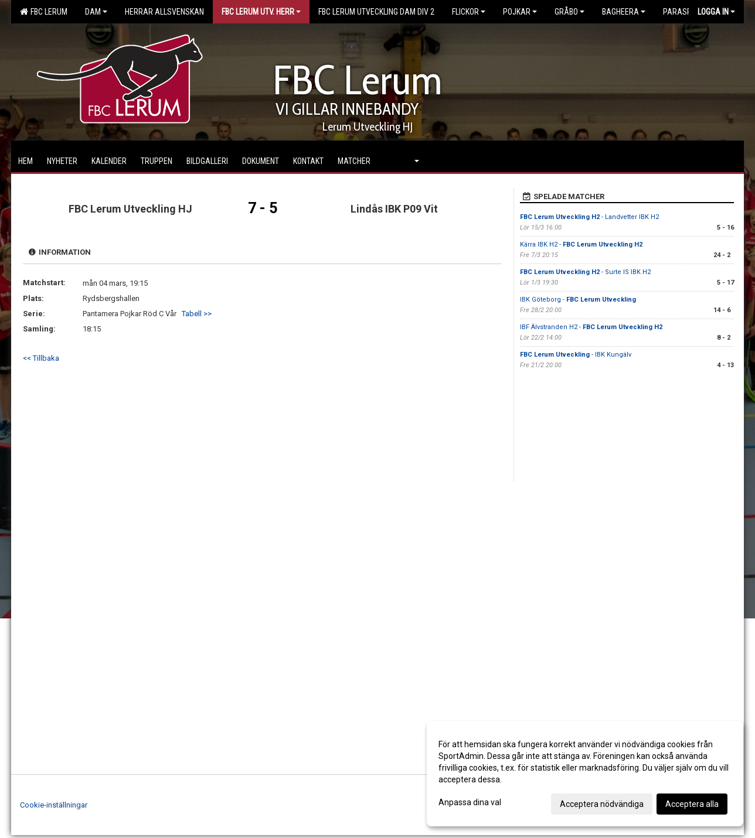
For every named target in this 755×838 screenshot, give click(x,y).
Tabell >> (197, 313)
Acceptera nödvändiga (602, 804)
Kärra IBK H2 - (581, 244)
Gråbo (569, 11)
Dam (96, 11)
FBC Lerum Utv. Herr (261, 11)
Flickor (468, 11)
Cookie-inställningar (53, 805)
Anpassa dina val (469, 802)
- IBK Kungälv (575, 354)
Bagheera (623, 11)
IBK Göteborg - (578, 299)
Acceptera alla (692, 804)
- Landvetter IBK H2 (589, 217)
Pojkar (520, 11)
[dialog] (585, 773)
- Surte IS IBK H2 (585, 272)
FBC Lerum (43, 11)
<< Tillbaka (41, 358)
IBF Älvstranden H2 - (591, 327)
